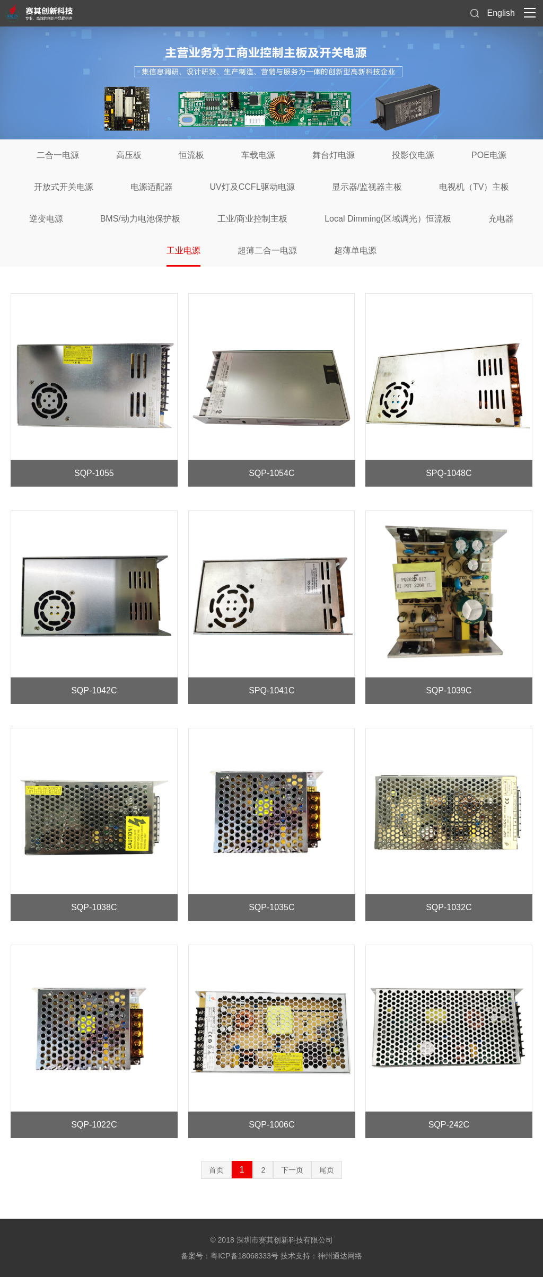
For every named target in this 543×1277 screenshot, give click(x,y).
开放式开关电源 (63, 186)
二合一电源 (58, 155)
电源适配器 (151, 186)
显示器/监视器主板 (367, 186)
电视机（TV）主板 (474, 186)
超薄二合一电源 (267, 250)
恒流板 (191, 155)
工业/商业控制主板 (252, 218)
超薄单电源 (355, 250)
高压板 (129, 155)
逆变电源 (46, 218)
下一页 (292, 1170)
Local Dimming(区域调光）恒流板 (388, 218)
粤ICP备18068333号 (244, 1256)
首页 (216, 1170)
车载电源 (258, 155)
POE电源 (488, 155)
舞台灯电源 (333, 155)
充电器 (501, 218)
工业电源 (183, 250)
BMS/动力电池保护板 (140, 218)
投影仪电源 (413, 155)
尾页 (326, 1170)
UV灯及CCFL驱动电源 (252, 186)
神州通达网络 (340, 1256)
